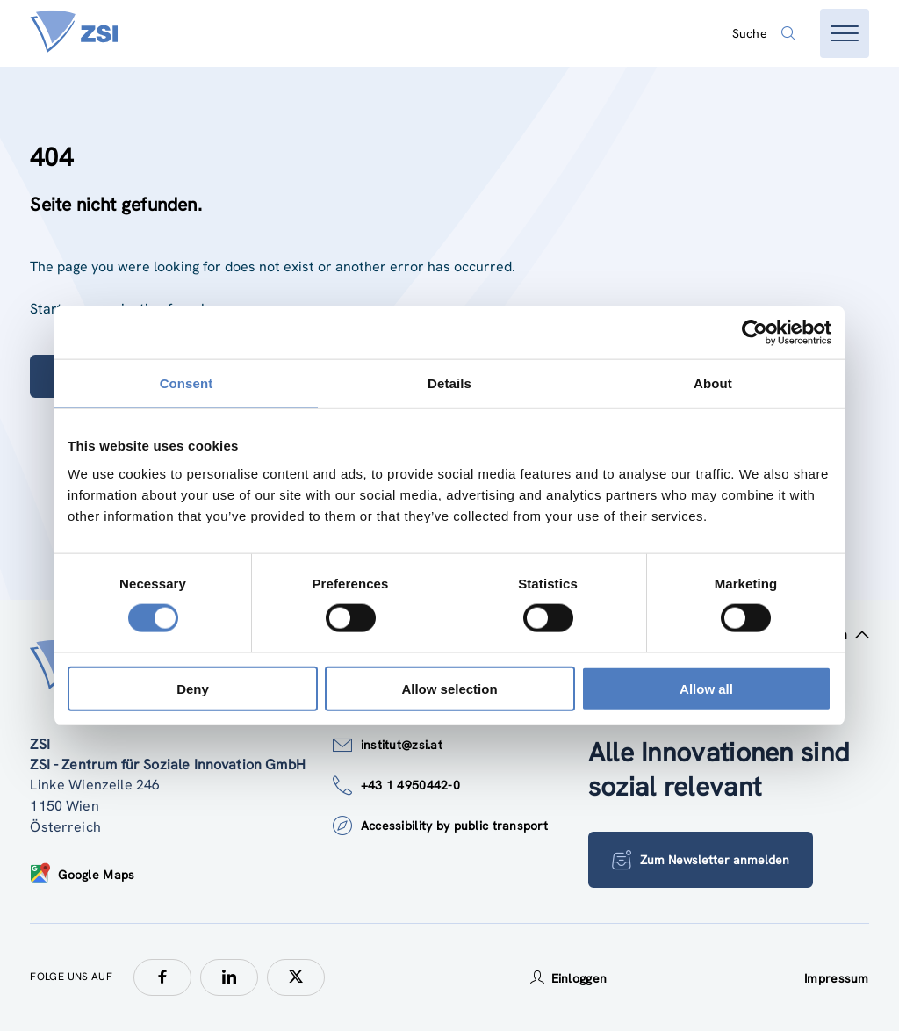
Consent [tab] (186, 383)
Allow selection (449, 688)
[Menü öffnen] (844, 33)
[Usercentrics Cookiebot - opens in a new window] (754, 333)
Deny (192, 688)
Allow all (706, 688)
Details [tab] (449, 383)
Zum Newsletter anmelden (700, 859)
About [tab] (713, 383)
